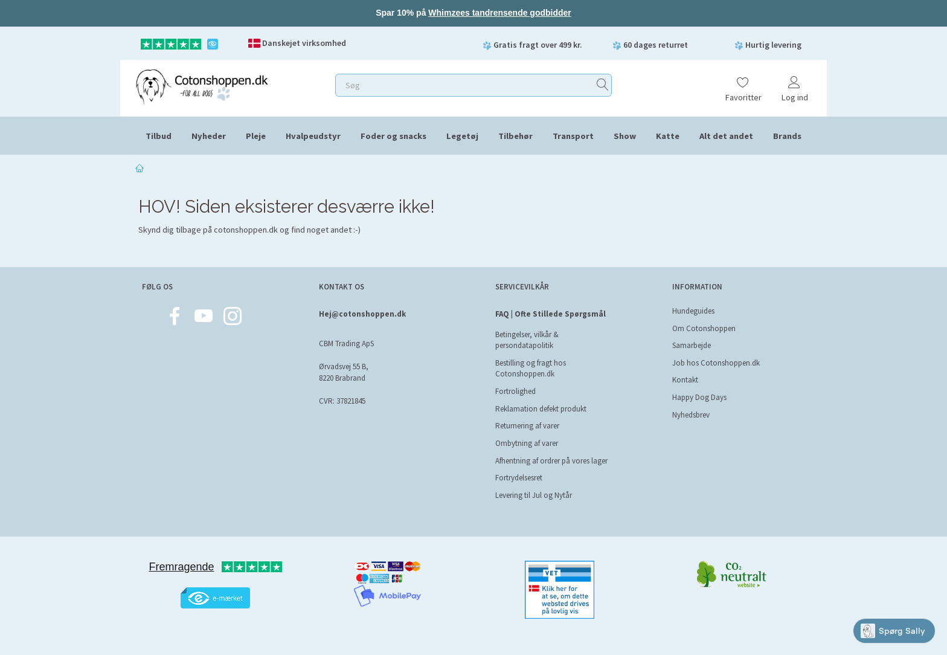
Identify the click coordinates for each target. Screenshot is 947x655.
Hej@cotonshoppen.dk (362, 314)
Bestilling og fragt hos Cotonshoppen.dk (530, 368)
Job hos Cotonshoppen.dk (716, 363)
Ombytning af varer (526, 443)
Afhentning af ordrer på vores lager (551, 461)
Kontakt (685, 380)
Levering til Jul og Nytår (533, 495)
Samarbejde (691, 345)
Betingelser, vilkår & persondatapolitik (527, 340)
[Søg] (603, 84)
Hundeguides (693, 311)
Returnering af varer (527, 426)
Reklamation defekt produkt (540, 409)
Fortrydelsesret (518, 478)
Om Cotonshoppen (704, 328)
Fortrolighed (515, 391)
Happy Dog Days (699, 397)
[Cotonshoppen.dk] (201, 85)
